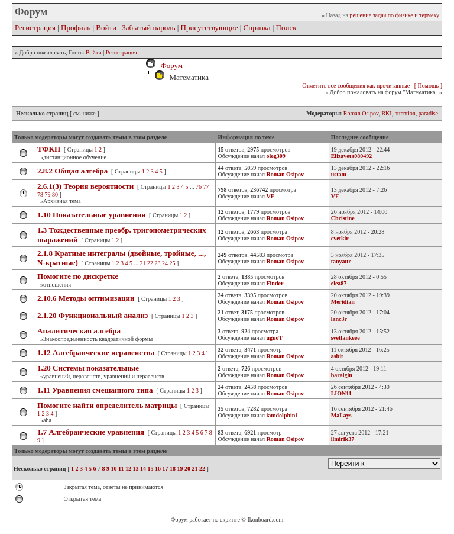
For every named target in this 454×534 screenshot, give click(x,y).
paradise (428, 113)
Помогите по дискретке (77, 276)
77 (206, 187)
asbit (337, 356)
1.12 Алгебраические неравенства (95, 352)
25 (173, 263)
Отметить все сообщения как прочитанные (356, 85)
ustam (338, 174)
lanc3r (339, 319)
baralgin (341, 375)
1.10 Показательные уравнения (91, 214)
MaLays (341, 415)
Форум (170, 65)
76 (199, 187)
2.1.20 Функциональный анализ (92, 315)
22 (150, 263)
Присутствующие (209, 27)
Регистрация (35, 27)
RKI (386, 113)
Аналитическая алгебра (79, 330)
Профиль (75, 27)
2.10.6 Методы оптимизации (85, 298)
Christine (343, 218)
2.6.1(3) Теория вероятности (85, 186)
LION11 (341, 393)
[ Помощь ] (428, 85)
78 (40, 194)
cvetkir (340, 238)
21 (143, 263)
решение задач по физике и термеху (394, 15)
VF (335, 196)
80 (55, 194)
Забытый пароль (148, 27)
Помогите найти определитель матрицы (107, 405)
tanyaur (341, 261)
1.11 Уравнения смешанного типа (95, 389)
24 (165, 263)
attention (405, 113)
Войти (106, 27)
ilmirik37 (342, 439)
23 (158, 263)
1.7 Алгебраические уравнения (90, 431)
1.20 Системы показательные (88, 367)
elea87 (339, 283)
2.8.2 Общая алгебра (72, 170)
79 (48, 194)
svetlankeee (345, 337)
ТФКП (48, 148)
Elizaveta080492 (351, 156)
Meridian (343, 301)
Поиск (286, 27)
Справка (257, 27)
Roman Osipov (361, 113)
